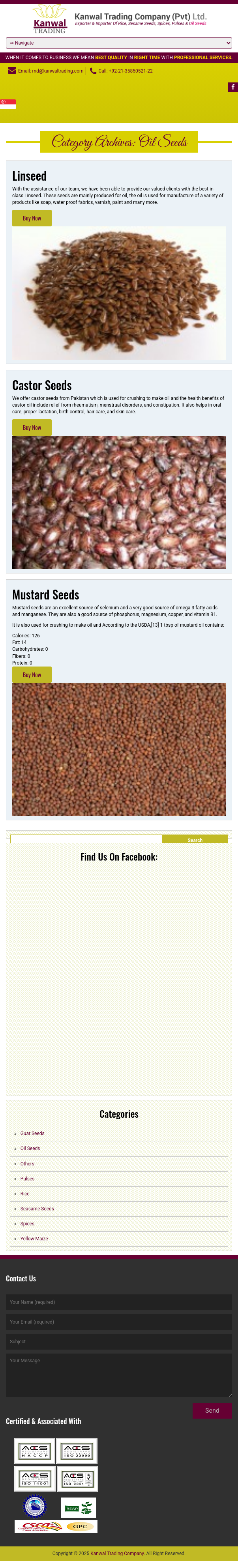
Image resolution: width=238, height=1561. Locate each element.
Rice (25, 1194)
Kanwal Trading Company (117, 1553)
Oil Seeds (30, 1148)
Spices (28, 1224)
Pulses (28, 1179)
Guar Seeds (33, 1133)
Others (27, 1164)
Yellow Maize (34, 1239)
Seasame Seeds (37, 1209)
